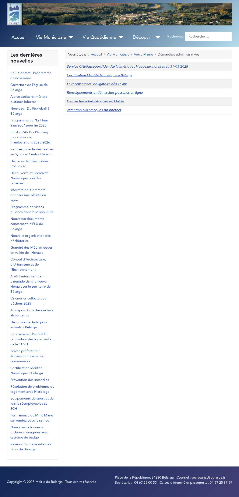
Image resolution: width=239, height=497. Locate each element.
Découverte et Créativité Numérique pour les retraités (29, 178)
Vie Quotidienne (99, 37)
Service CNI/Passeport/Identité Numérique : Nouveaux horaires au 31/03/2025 (127, 66)
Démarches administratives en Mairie (95, 101)
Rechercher (176, 36)
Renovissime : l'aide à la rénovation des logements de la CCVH (30, 339)
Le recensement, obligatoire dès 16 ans (97, 84)
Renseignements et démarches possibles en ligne (105, 92)
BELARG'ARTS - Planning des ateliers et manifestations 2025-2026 (30, 137)
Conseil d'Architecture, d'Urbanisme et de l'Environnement (28, 264)
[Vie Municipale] (69, 37)
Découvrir (143, 37)
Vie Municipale (51, 37)
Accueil (19, 37)
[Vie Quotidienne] (119, 37)
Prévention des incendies (29, 379)
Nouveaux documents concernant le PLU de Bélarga (27, 223)
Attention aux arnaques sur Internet (94, 110)
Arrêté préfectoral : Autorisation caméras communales (26, 356)
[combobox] (208, 36)
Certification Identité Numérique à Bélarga (99, 75)
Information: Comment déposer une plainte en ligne (28, 195)
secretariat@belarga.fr (208, 477)
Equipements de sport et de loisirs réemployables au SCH (32, 403)
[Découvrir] (156, 37)
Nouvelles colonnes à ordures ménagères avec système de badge (29, 432)
